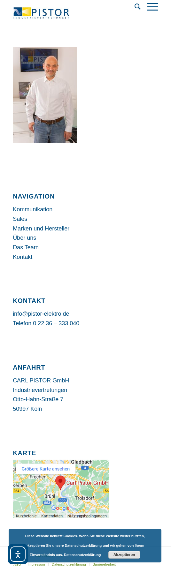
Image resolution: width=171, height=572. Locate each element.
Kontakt (22, 257)
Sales (20, 219)
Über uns (24, 238)
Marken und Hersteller (41, 228)
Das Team (26, 247)
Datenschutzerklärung (82, 555)
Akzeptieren (124, 555)
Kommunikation (32, 209)
